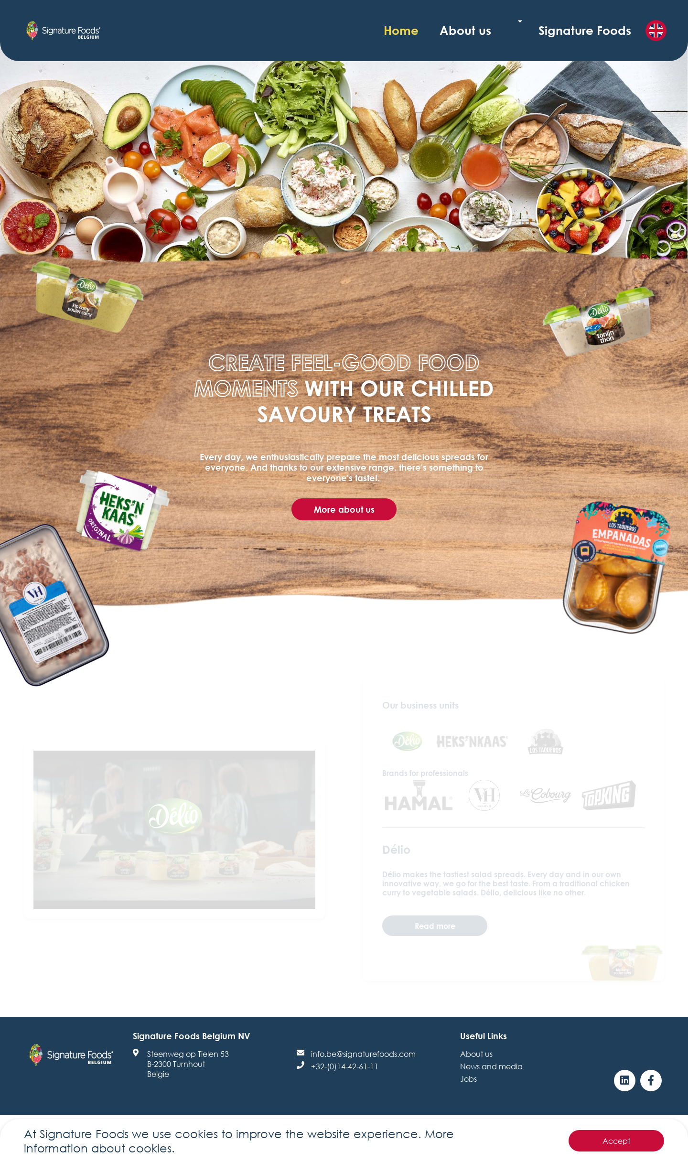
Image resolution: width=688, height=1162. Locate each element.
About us (529, 30)
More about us (344, 509)
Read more (435, 925)
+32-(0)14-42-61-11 (344, 1066)
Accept (616, 1141)
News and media (491, 1066)
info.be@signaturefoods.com (363, 1054)
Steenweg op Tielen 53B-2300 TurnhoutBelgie (188, 1064)
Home (481, 30)
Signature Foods (601, 30)
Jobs (468, 1079)
